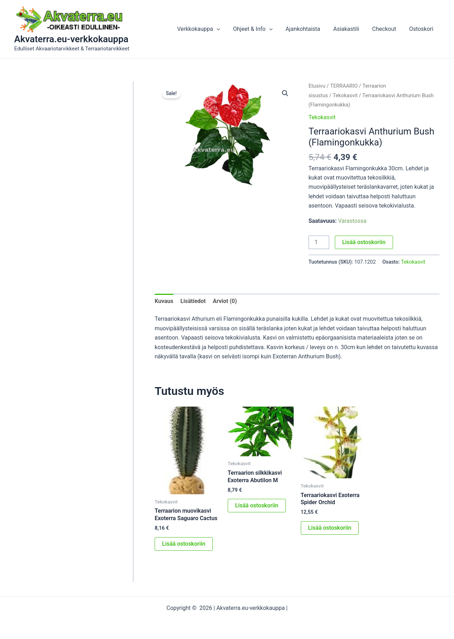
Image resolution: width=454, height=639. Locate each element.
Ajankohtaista (308, 29)
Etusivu (317, 86)
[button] (225, 29)
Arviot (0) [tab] (225, 301)
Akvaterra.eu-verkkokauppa (71, 39)
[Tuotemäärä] (319, 242)
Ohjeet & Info (260, 29)
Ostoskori (422, 29)
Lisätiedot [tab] (193, 301)
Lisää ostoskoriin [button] (183, 543)
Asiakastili (350, 29)
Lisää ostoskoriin (364, 242)
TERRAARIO (344, 86)
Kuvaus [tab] (164, 301)
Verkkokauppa (207, 29)
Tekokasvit (345, 95)
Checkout (386, 29)
